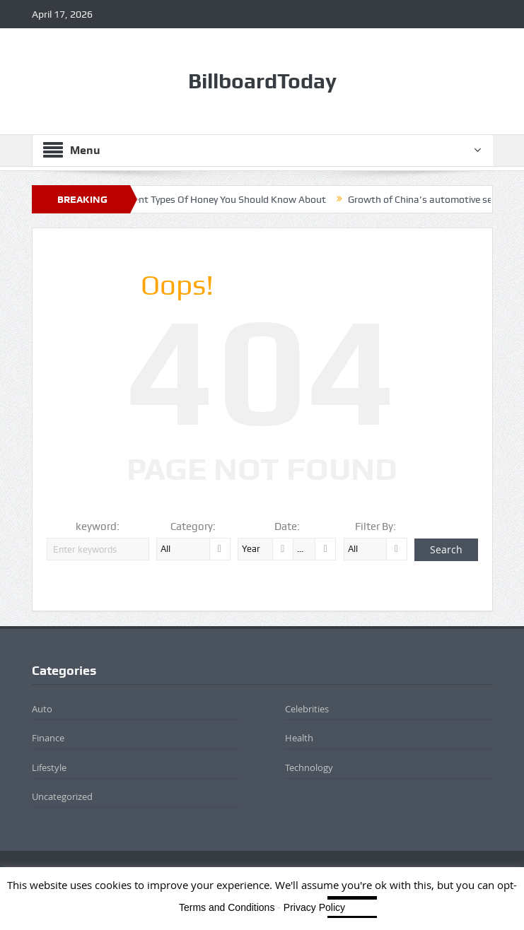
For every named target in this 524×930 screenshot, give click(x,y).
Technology (309, 767)
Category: (193, 526)
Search (446, 549)
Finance (48, 737)
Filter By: (375, 526)
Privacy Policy (314, 907)
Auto (42, 708)
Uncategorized (62, 796)
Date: (287, 526)
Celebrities (307, 708)
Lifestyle (49, 767)
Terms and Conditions (226, 907)
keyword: (98, 526)
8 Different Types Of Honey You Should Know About (219, 199)
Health (299, 737)
